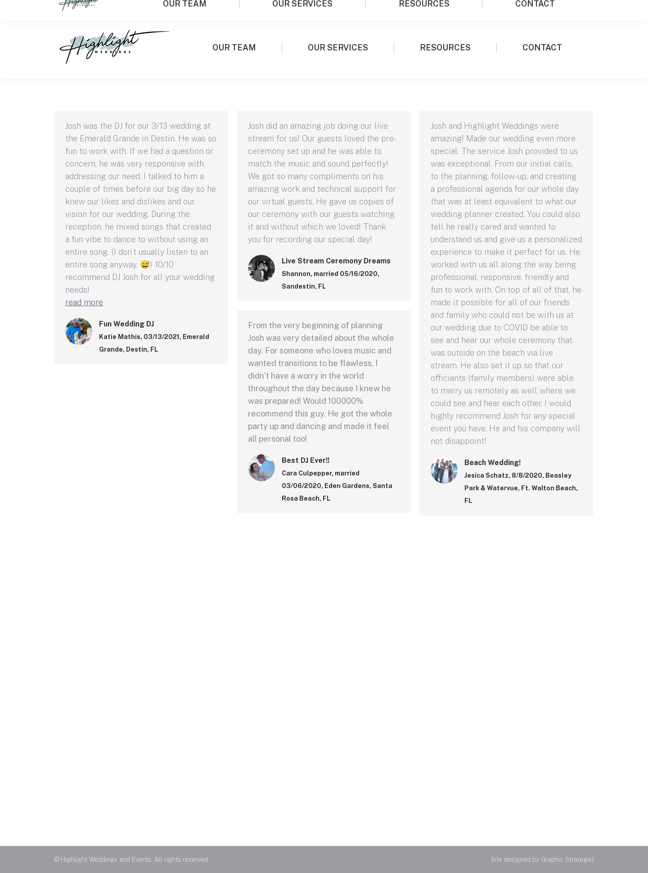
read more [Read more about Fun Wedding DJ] (84, 302)
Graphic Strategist (567, 859)
